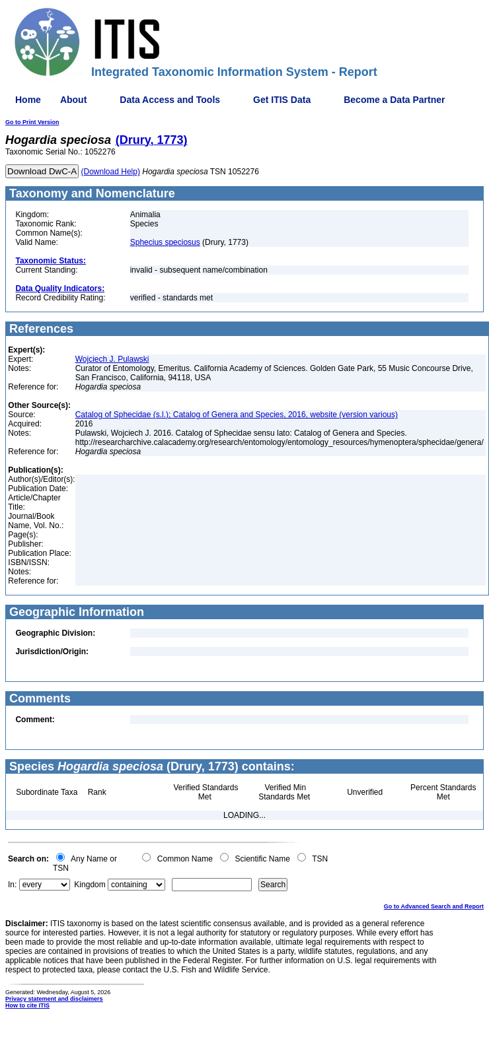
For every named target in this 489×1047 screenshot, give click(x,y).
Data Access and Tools (170, 99)
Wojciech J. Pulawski (112, 359)
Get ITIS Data (282, 99)
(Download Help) (110, 171)
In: (12, 884)
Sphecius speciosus (165, 242)
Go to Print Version (32, 122)
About (73, 99)
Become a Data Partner (394, 99)
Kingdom (89, 884)
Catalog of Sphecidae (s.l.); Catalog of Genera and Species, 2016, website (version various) (236, 414)
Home (28, 99)
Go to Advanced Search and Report (434, 906)
